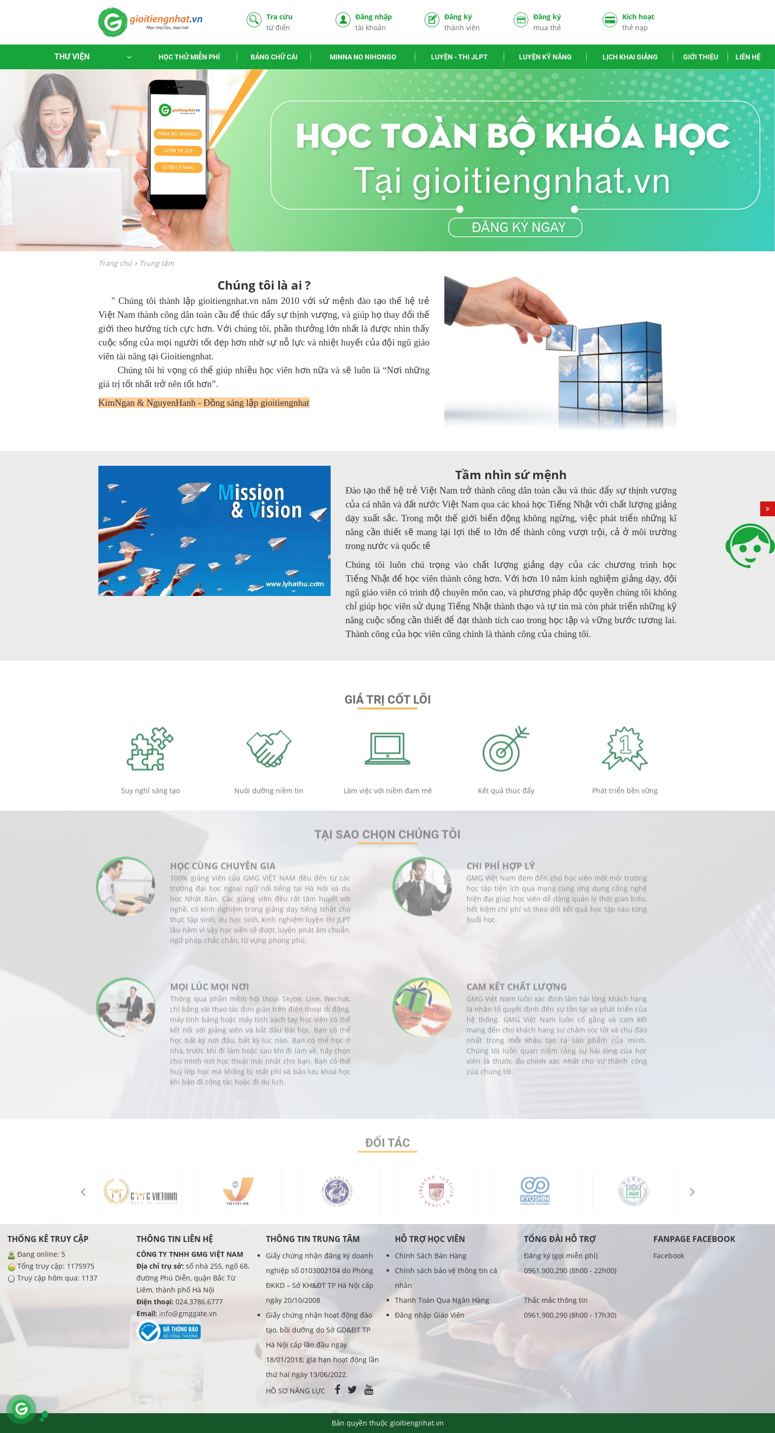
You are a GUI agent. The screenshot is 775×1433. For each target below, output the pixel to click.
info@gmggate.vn (188, 1313)
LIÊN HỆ (748, 57)
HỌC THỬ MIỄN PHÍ (189, 57)
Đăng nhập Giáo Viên (430, 1315)
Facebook (668, 1255)
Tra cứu (293, 22)
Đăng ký (471, 22)
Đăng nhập (382, 22)
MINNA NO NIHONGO (363, 57)
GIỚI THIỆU (700, 57)
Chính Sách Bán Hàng (431, 1255)
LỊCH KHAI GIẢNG (630, 57)
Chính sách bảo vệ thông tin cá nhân (446, 1278)
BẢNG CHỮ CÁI (274, 57)
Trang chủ (115, 263)
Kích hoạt (649, 22)
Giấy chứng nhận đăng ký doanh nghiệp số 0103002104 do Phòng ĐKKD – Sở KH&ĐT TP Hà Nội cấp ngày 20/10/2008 (320, 1278)
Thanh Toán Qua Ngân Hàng (442, 1300)
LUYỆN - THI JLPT (459, 57)
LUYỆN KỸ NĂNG (545, 57)
